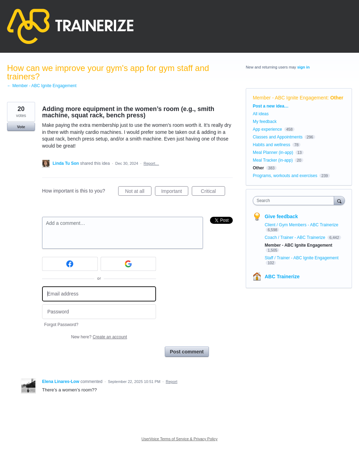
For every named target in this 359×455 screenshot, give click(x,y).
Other (336, 97)
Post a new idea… (271, 106)
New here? (99, 336)
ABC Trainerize (282, 276)
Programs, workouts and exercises (285, 175)
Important (174, 192)
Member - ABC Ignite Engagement (290, 97)
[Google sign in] (128, 264)
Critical (213, 192)
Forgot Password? (61, 324)
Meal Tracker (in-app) (273, 160)
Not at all (138, 192)
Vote (21, 127)
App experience (267, 129)
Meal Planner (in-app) (273, 152)
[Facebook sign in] (70, 264)
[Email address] (99, 293)
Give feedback (281, 216)
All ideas (261, 113)
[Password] (99, 311)
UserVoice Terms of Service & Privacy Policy (180, 439)
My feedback (265, 121)
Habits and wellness (271, 144)
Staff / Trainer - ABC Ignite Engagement (302, 257)
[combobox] (295, 200)
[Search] (339, 200)
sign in (303, 67)
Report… (151, 163)
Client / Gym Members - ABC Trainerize (301, 224)
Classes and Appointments (278, 137)
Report (171, 381)
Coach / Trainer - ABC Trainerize (295, 237)
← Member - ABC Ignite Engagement (41, 85)
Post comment (187, 352)
